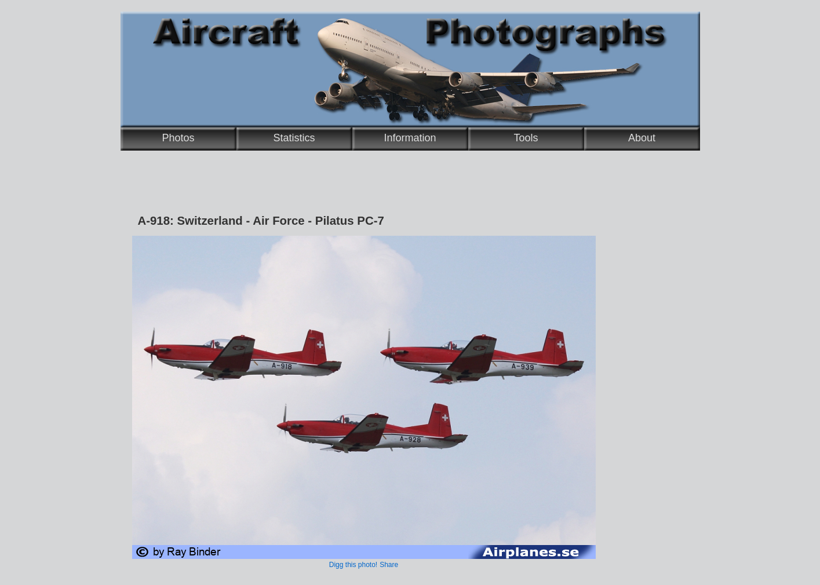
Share (389, 565)
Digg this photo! (353, 565)
